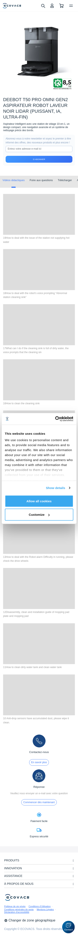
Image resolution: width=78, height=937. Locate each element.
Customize (39, 514)
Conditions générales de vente (19, 909)
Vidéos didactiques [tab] (13, 180)
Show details (55, 488)
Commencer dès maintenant (39, 802)
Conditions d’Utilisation (39, 906)
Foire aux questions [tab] (41, 180)
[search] (42, 5)
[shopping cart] (61, 5)
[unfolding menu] (73, 861)
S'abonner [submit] (39, 159)
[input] (39, 149)
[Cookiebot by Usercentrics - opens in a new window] (55, 419)
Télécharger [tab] (65, 180)
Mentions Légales (45, 909)
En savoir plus (39, 762)
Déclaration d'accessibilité (16, 912)
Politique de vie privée (15, 906)
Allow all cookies (39, 501)
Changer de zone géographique (29, 920)
